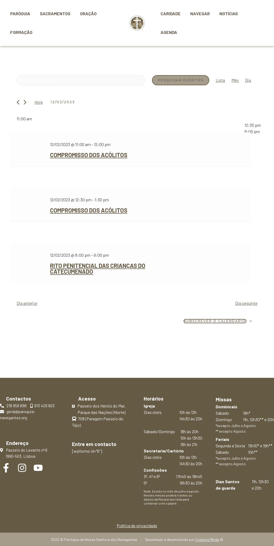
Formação (21, 32)
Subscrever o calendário (215, 321)
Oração (85, 13)
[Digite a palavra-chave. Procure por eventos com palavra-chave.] (81, 80)
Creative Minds (207, 539)
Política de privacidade (137, 525)
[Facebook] (6, 468)
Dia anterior (27, 303)
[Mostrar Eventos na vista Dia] (248, 80)
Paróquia (20, 13)
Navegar (198, 13)
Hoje (39, 102)
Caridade (170, 13)
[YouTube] (38, 468)
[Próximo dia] (25, 102)
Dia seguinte (246, 303)
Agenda (168, 32)
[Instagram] (22, 468)
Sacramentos (53, 13)
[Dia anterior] (18, 102)
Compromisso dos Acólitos (88, 154)
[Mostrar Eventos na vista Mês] (235, 80)
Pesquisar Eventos (180, 80)
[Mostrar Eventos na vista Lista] (220, 80)
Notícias (226, 13)
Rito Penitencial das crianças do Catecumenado (97, 268)
